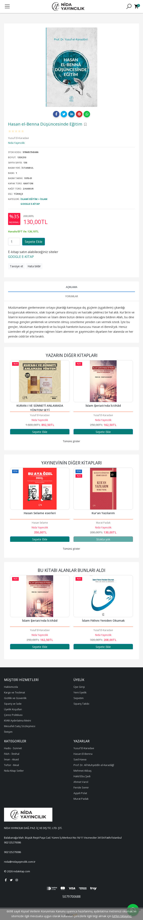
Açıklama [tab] (71, 287)
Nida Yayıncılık (40, 420)
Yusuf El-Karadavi (40, 415)
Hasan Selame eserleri (89, 513)
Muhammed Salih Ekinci (25, 522)
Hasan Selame (89, 522)
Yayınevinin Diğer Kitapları (71, 463)
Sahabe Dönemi (26, 513)
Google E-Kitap (30, 203)
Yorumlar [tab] (71, 296)
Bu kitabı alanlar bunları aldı (71, 570)
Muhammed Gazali (40, 630)
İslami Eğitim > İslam (34, 199)
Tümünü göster (71, 441)
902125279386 (12, 842)
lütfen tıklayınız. (122, 916)
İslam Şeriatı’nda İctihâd (103, 405)
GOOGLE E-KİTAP (21, 256)
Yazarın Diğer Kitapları (71, 355)
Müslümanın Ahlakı (39, 620)
